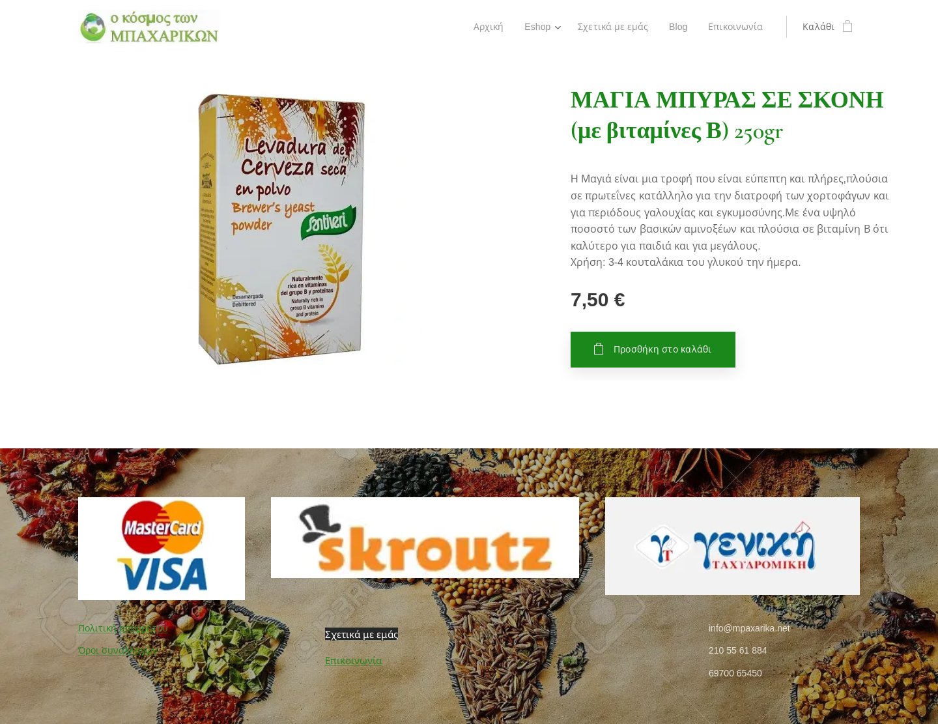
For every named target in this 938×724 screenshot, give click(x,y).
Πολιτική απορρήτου (123, 628)
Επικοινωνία (353, 660)
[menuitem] (486, 26)
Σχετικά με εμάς (361, 634)
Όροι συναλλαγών (118, 650)
